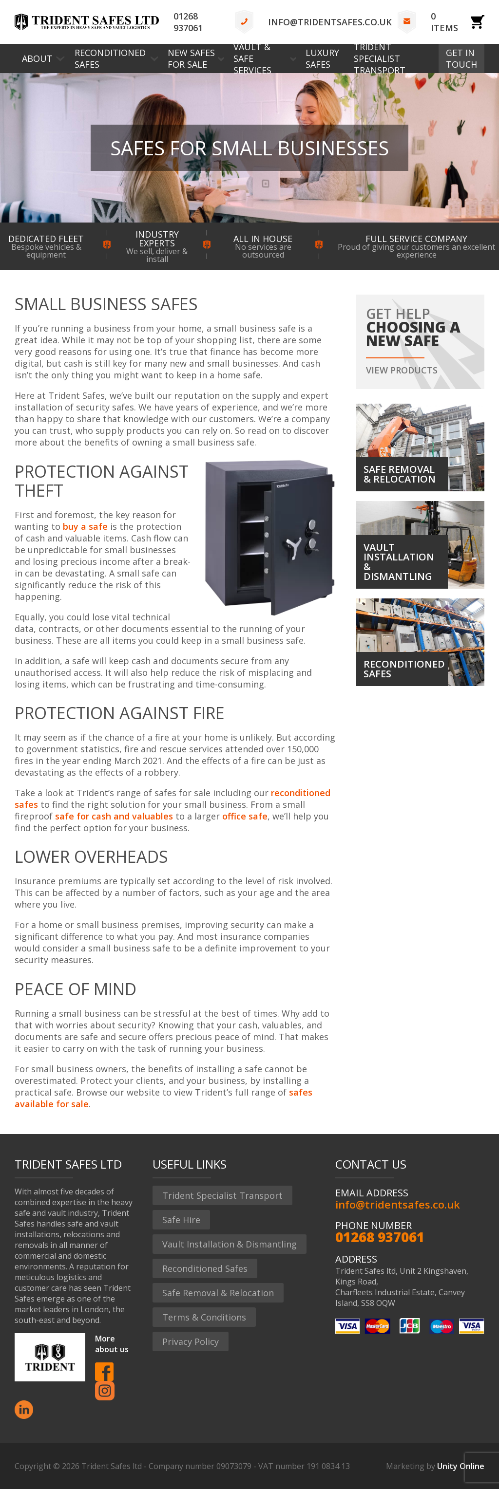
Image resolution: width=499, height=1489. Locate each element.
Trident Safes (87, 22)
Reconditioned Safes (110, 58)
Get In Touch (461, 58)
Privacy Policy (190, 1341)
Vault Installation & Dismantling (229, 1244)
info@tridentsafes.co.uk (330, 22)
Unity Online (460, 1466)
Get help (420, 340)
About (37, 58)
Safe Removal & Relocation (218, 1293)
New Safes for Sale (191, 58)
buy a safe (85, 526)
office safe (245, 816)
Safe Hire (181, 1220)
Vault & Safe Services (252, 58)
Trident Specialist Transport (379, 58)
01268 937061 (188, 22)
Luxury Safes (322, 58)
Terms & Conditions (204, 1317)
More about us (112, 1344)
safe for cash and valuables (114, 816)
